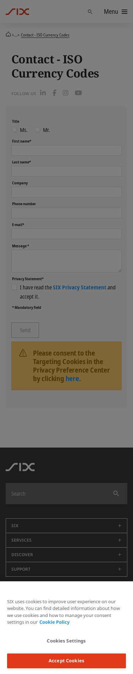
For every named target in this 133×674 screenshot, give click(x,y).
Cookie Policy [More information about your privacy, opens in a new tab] (54, 622)
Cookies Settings (66, 641)
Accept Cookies (66, 660)
